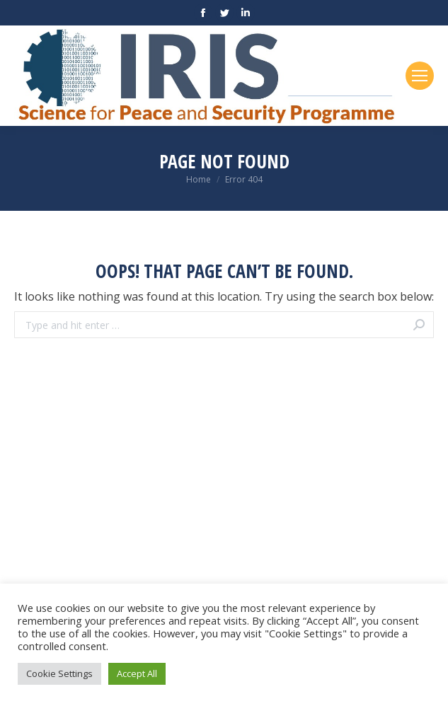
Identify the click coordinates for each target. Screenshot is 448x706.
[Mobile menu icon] (420, 76)
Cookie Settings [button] (59, 673)
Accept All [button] (137, 673)
